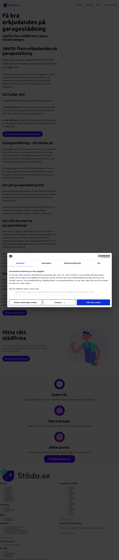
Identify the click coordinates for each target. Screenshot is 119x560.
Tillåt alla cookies (93, 302)
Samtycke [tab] (20, 263)
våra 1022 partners (23, 275)
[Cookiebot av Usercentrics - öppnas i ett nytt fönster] (100, 256)
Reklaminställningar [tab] (72, 263)
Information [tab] (46, 263)
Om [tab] (98, 263)
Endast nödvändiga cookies (25, 302)
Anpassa (60, 302)
